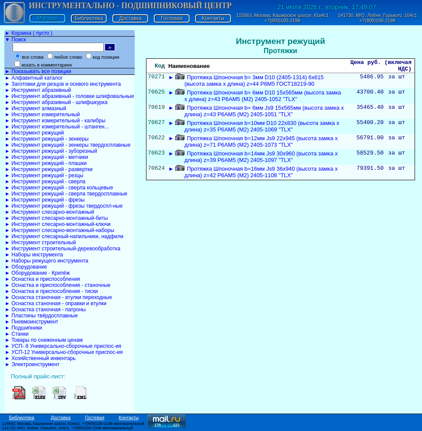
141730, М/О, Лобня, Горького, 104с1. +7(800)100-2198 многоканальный (67, 428)
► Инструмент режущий (34, 133)
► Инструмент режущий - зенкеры (46, 139)
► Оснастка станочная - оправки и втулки (55, 303)
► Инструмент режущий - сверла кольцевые (59, 188)
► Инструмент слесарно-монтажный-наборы (59, 230)
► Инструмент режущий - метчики (46, 157)
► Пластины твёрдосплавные (41, 316)
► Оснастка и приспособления (42, 279)
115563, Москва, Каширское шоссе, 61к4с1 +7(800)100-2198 (282, 18)
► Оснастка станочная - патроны (45, 309)
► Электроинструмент (32, 364)
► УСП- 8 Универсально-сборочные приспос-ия (63, 346)
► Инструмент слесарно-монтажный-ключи (58, 224)
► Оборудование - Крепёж (37, 273)
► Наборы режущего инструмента (46, 261)
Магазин (47, 18)
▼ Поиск (15, 40)
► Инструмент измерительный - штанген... (57, 127)
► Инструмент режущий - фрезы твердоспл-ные (64, 206)
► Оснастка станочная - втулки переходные (58, 297)
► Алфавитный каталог (34, 78)
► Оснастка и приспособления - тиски (51, 291)
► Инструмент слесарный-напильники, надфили (64, 236)
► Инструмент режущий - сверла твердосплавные (66, 194)
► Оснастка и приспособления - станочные (58, 285)
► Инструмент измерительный (42, 114)
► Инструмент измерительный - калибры (55, 121)
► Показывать (38, 71)
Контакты (213, 18)
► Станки (17, 334)
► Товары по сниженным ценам (44, 340)
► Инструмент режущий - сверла (45, 181)
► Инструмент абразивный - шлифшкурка (56, 102)
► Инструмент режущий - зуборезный (51, 151)
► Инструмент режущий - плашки (46, 163)
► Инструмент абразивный (38, 90)
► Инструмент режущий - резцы (44, 175)
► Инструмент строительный (40, 242)
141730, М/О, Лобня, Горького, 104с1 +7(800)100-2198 (377, 18)
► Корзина (28, 33)
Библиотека (89, 18)
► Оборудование (26, 267)
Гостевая (172, 18)
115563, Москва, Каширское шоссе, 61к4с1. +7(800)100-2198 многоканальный (73, 423)
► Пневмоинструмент (31, 322)
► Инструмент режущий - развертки (49, 169)
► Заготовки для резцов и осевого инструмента (63, 84)
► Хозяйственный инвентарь (40, 358)
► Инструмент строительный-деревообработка (62, 249)
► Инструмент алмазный (35, 108)
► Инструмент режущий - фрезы (45, 200)
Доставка (130, 18)
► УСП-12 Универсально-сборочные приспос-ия (64, 352)
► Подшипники (23, 328)
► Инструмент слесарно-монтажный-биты (56, 218)
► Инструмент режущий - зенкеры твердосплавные (67, 145)
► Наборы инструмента (34, 255)
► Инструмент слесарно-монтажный (49, 212)
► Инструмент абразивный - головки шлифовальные (69, 96)
